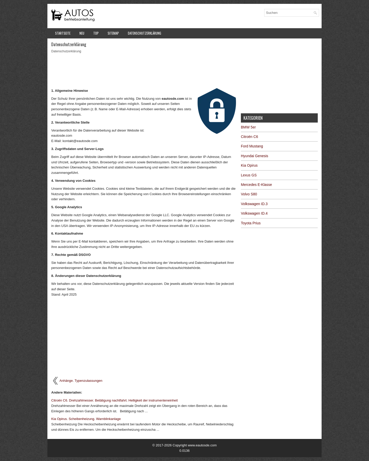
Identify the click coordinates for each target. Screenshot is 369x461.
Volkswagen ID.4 (254, 213)
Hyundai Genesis (254, 156)
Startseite (62, 33)
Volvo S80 (249, 194)
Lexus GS (249, 175)
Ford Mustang (252, 146)
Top (96, 33)
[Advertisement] (144, 70)
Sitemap (113, 33)
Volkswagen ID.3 (254, 204)
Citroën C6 (249, 137)
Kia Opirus (249, 165)
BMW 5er (248, 127)
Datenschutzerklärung (144, 33)
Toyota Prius (251, 223)
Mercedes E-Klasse (256, 185)
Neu (81, 33)
